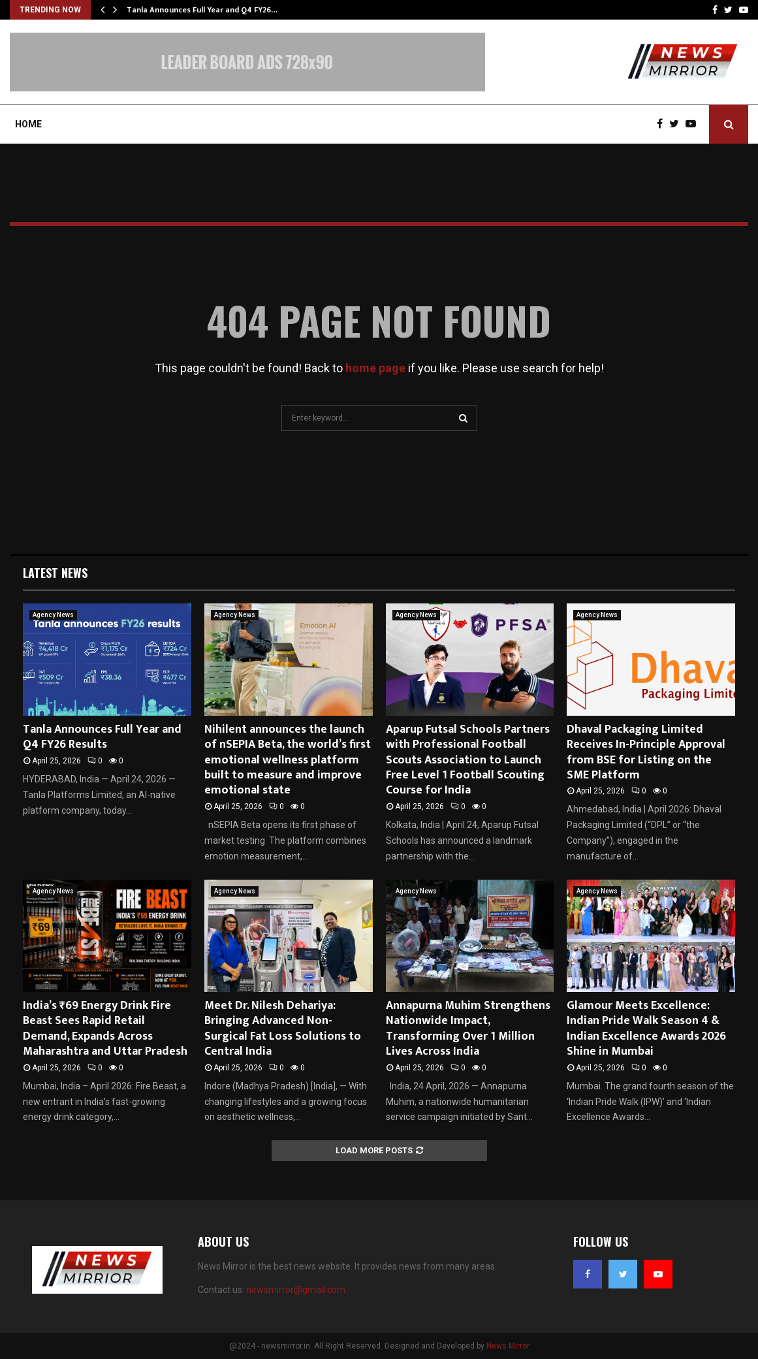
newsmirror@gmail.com (295, 1290)
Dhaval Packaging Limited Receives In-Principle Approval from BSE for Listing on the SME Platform (646, 752)
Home (28, 124)
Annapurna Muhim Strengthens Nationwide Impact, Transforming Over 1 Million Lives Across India (468, 1028)
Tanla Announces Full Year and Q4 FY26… (202, 9)
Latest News (55, 572)
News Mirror (507, 1346)
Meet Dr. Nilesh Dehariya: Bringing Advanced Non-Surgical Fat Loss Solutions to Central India (282, 1028)
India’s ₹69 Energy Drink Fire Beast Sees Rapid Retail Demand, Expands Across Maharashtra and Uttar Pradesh (105, 1028)
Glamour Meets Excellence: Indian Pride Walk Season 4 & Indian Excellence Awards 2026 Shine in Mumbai (646, 1028)
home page (375, 368)
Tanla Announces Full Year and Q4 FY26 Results (102, 737)
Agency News (53, 614)
